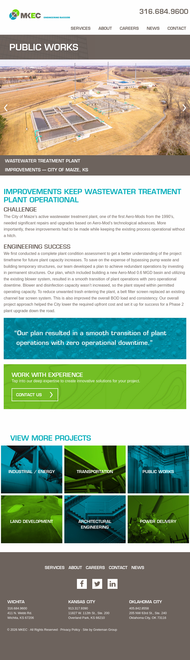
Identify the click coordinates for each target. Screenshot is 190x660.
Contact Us (29, 394)
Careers (129, 28)
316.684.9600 (17, 608)
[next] (184, 107)
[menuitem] (81, 27)
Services (81, 28)
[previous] (6, 107)
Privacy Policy (70, 629)
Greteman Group (105, 629)
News (153, 28)
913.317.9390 (78, 608)
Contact (176, 28)
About (105, 28)
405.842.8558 (139, 608)
